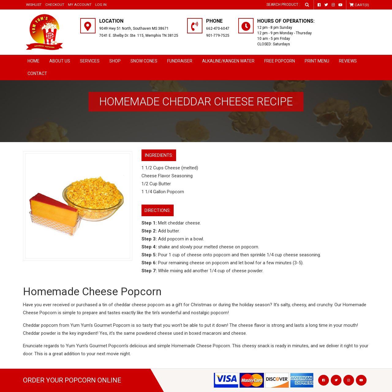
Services (90, 60)
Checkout (55, 4)
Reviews (348, 60)
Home (34, 60)
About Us (59, 60)
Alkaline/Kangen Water (228, 60)
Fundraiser (179, 60)
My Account (80, 4)
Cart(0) (362, 5)
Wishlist (34, 4)
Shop (115, 60)
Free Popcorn (279, 60)
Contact (37, 73)
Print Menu (317, 60)
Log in (101, 4)
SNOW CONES (143, 60)
